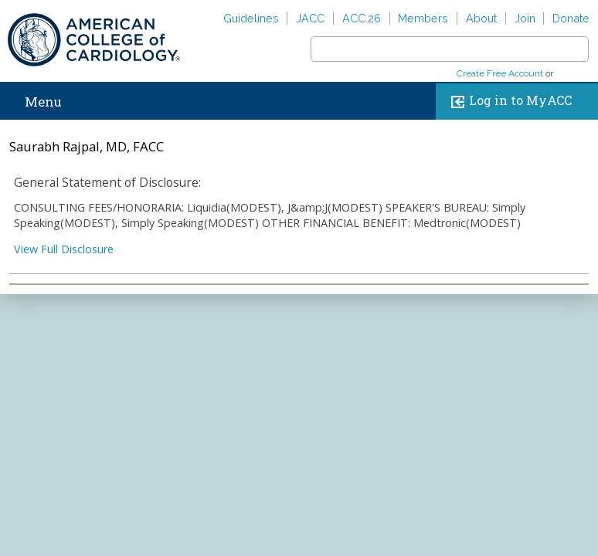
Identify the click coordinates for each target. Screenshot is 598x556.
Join (525, 18)
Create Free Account (500, 73)
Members (423, 18)
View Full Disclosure (64, 249)
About (481, 18)
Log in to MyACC (508, 101)
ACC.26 (361, 18)
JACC (310, 18)
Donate (571, 18)
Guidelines (251, 18)
